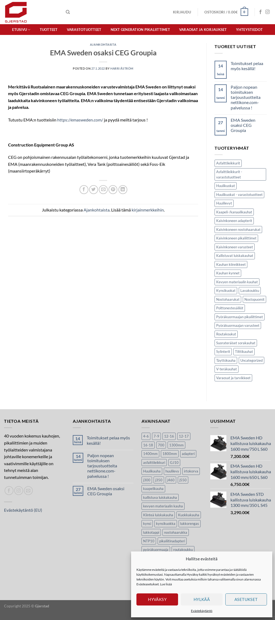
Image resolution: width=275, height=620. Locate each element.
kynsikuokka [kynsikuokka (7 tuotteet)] (165, 523)
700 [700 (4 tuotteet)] (161, 445)
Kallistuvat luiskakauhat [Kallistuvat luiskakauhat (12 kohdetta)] (234, 255)
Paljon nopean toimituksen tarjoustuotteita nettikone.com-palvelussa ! (245, 97)
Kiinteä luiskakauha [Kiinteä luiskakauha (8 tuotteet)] (158, 515)
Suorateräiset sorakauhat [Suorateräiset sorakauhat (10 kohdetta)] (235, 343)
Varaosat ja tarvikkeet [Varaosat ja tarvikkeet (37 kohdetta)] (233, 378)
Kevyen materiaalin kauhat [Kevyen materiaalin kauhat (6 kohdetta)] (237, 282)
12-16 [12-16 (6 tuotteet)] (169, 436)
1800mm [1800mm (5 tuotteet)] (169, 453)
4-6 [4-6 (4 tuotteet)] (146, 436)
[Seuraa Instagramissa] (267, 12)
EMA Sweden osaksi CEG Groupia (243, 125)
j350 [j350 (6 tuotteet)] (158, 480)
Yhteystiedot (249, 29)
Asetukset (246, 599)
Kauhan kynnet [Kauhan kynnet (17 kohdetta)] (228, 273)
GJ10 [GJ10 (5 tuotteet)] (174, 462)
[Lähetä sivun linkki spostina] (103, 189)
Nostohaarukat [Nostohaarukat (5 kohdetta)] (228, 299)
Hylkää (202, 599)
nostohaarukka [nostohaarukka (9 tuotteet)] (175, 532)
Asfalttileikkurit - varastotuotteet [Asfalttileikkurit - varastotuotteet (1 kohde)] (229, 174)
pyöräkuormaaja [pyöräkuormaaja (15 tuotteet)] (155, 549)
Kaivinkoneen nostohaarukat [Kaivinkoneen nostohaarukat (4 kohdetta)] (238, 229)
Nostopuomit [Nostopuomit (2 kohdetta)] (254, 299)
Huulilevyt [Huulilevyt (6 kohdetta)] (224, 203)
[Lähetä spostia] (28, 490)
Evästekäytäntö (201, 611)
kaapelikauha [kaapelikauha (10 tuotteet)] (153, 488)
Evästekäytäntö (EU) (23, 510)
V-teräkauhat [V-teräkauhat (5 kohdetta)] (226, 369)
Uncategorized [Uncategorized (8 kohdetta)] (251, 360)
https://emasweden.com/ (80, 119)
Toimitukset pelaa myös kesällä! (247, 66)
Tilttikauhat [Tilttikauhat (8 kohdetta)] (244, 351)
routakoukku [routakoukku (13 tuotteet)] (183, 549)
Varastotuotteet (84, 29)
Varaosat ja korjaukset (203, 29)
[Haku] (68, 12)
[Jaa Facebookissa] (83, 189)
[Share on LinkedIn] (122, 189)
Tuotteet (49, 29)
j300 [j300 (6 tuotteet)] (146, 480)
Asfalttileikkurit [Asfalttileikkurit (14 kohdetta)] (228, 163)
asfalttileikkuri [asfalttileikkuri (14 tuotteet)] (154, 462)
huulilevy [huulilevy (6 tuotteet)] (172, 471)
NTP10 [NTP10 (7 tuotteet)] (148, 541)
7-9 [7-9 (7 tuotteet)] (156, 436)
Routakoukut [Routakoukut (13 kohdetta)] (226, 334)
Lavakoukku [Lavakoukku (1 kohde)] (249, 290)
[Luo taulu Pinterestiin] (112, 189)
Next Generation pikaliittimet (140, 29)
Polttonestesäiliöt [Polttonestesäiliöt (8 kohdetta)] (229, 308)
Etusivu (21, 29)
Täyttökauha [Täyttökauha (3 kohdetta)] (226, 360)
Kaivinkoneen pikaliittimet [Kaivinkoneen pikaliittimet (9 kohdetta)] (236, 238)
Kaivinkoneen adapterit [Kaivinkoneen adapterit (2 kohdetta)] (234, 220)
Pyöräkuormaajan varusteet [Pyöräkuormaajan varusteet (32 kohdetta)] (237, 325)
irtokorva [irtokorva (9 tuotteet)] (191, 471)
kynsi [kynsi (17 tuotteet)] (147, 523)
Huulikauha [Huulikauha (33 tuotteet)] (152, 471)
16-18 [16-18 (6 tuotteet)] (148, 445)
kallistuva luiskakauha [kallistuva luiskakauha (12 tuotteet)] (160, 497)
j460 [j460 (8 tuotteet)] (171, 480)
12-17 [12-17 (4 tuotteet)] (184, 436)
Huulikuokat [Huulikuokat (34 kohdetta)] (225, 186)
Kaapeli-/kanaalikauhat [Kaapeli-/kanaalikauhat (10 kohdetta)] (234, 212)
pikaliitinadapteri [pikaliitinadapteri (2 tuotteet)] (172, 541)
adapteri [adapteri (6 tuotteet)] (188, 453)
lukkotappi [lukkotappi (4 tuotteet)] (151, 532)
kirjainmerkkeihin (148, 209)
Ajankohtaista (103, 44)
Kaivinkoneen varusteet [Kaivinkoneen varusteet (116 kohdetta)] (234, 247)
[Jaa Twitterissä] (93, 189)
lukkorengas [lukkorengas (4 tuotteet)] (189, 523)
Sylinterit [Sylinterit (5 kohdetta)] (223, 351)
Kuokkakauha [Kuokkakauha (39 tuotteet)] (188, 515)
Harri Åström (121, 68)
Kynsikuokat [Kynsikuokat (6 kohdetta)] (226, 290)
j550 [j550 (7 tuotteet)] (183, 480)
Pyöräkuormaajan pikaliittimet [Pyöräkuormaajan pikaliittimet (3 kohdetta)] (239, 317)
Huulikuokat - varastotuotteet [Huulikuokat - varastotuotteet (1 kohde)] (239, 194)
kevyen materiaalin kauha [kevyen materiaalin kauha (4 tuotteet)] (163, 506)
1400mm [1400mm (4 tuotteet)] (150, 453)
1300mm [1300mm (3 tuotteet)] (176, 445)
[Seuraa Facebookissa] (260, 12)
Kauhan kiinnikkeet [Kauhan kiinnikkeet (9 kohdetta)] (231, 264)
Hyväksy (157, 599)
